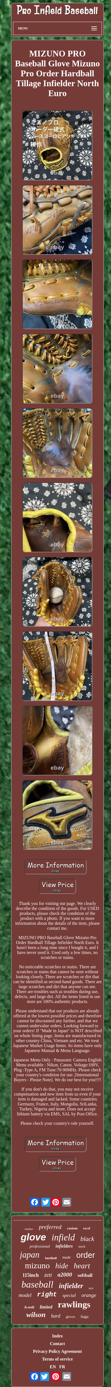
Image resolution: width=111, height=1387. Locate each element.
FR (62, 1366)
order (85, 1255)
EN (53, 1366)
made (66, 1257)
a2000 (65, 1274)
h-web (29, 1307)
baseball (37, 1284)
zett (48, 1275)
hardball (51, 1258)
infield (63, 1237)
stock (81, 1246)
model (25, 1295)
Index (57, 1336)
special (69, 1295)
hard (55, 1316)
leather (29, 1229)
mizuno (37, 1265)
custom (72, 1228)
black (87, 1238)
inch (91, 1288)
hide (61, 1266)
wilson (35, 1315)
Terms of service (57, 1359)
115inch (30, 1275)
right (47, 1294)
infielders (64, 1246)
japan (30, 1254)
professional (40, 1246)
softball (85, 1275)
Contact (57, 1343)
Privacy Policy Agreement (57, 1351)
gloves (70, 1317)
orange (88, 1295)
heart (82, 1265)
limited (46, 1307)
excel (86, 1228)
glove (33, 1237)
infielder (71, 1285)
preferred (50, 1226)
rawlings (74, 1304)
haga (85, 1316)
